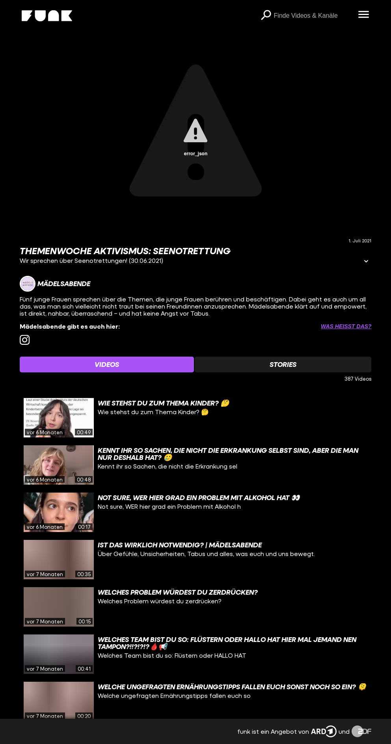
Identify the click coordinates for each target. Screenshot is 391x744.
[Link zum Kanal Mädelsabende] (55, 284)
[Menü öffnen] (363, 14)
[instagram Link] (25, 340)
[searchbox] (313, 15)
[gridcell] (196, 417)
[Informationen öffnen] (366, 262)
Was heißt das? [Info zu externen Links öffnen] (346, 326)
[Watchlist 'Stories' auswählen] (283, 364)
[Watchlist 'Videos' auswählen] (107, 364)
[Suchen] (266, 15)
